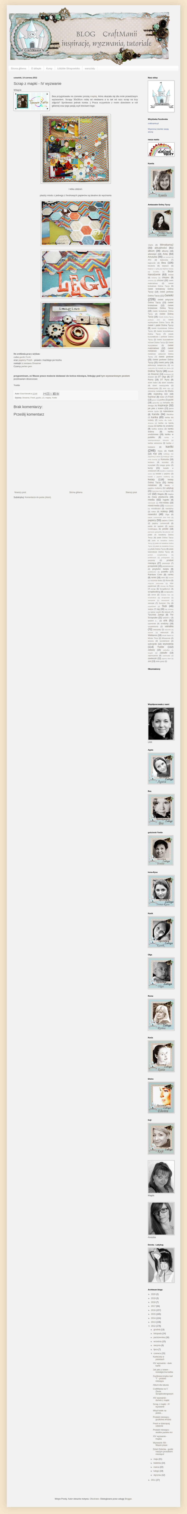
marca (157, 1467)
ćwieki (169, 295)
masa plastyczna (160, 497)
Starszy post (131, 492)
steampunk (165, 600)
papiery (152, 520)
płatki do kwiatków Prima (164, 546)
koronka (165, 462)
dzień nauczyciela (160, 385)
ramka (170, 574)
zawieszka (166, 656)
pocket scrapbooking (157, 555)
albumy (165, 251)
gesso (154, 400)
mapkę (93, 96)
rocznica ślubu (156, 580)
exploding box (161, 394)
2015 (153, 1314)
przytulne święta (160, 569)
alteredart (152, 254)
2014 (153, 1318)
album (151, 251)
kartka (154, 417)
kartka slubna (157, 429)
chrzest (160, 280)
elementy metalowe (156, 391)
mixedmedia (169, 506)
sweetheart (152, 606)
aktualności (161, 247)
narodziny (169, 508)
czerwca (158, 1353)
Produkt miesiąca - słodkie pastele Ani (162, 1431)
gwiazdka (155, 403)
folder (162, 397)
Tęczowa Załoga (156, 615)
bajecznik (152, 263)
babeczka (164, 260)
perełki (165, 529)
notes (153, 512)
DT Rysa (164, 379)
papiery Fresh (25, 360)
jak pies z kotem (156, 408)
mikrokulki (151, 503)
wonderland (164, 641)
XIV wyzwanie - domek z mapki (161, 1399)
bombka (156, 272)
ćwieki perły (163, 362)
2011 (153, 1480)
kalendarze (168, 411)
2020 (153, 1294)
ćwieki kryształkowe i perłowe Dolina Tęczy (160, 337)
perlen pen (26, 366)
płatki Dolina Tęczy (158, 549)
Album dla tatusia (161, 1385)
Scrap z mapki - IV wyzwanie (161, 1405)
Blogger (128, 1499)
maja (156, 1459)
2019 (153, 1298)
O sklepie (36, 68)
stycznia (158, 1475)
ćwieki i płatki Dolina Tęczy (160, 325)
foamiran (152, 397)
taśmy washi (156, 612)
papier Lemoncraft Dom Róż (159, 517)
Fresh (32, 398)
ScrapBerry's (165, 589)
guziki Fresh (25, 357)
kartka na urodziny (165, 426)
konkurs (151, 462)
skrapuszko (166, 598)
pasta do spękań (156, 526)
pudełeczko (152, 572)
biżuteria (151, 266)
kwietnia (158, 1463)
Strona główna (18, 68)
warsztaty (90, 68)
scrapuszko (168, 592)
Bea (163, 262)
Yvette (54, 398)
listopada (158, 1333)
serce (153, 595)
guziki (38, 398)
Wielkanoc (152, 635)
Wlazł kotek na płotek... (159, 1411)
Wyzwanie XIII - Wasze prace (160, 1444)
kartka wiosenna (155, 443)
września (158, 1341)
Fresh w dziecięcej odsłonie (161, 1424)
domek (170, 371)
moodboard (155, 508)
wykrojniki (152, 644)
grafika (162, 400)
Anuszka (152, 256)
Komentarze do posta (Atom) (38, 497)
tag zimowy (169, 609)
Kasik (170, 451)
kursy (150, 468)
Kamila (155, 414)
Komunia (165, 459)
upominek (152, 624)
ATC (149, 260)
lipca (156, 1349)
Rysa (171, 586)
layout (168, 491)
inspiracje (163, 405)
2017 (153, 1306)
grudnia (157, 1329)
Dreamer (25, 398)
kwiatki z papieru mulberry (159, 477)
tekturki (168, 612)
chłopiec (165, 277)
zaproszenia (153, 656)
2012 (153, 1326)
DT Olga (162, 377)
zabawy (151, 650)
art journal (167, 257)
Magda (160, 494)
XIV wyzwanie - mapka (160, 1437)
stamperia (151, 600)
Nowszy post (20, 492)
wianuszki (164, 632)
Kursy (49, 68)
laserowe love (157, 491)
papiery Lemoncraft (160, 523)
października (160, 1337)
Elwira (170, 391)
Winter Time (153, 638)
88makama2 (166, 244)
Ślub (164, 606)
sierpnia (157, 1345)
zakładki (163, 653)
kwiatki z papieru (163, 474)
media (151, 499)
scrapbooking (154, 592)
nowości (152, 514)
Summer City (164, 603)
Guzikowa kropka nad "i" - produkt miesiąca (163, 1378)
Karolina (170, 414)
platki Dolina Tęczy (165, 538)
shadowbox (152, 598)
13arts (150, 245)
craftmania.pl (153, 123)
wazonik (168, 630)
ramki (153, 577)
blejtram (165, 266)
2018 (153, 1302)
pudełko (164, 572)
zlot (149, 661)
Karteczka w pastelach (158, 1358)
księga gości (165, 465)
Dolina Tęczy (155, 371)
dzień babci (153, 383)
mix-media (164, 503)
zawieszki (152, 658)
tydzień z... (153, 621)
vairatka (169, 626)
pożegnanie (165, 557)
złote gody (160, 661)
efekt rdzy (166, 388)
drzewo (151, 377)
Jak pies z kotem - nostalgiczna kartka (163, 1371)
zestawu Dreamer (32, 363)
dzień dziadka (167, 383)
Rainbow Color (155, 574)
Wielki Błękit (166, 635)
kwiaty (151, 479)
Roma (168, 580)
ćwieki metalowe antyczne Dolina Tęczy (160, 354)
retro (163, 578)
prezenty (151, 560)
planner (168, 532)
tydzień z (166, 618)
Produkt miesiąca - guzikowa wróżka (162, 1418)
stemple (151, 603)
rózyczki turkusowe (155, 583)
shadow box (165, 595)
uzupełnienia (153, 626)
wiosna (151, 641)
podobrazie (152, 557)
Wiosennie (166, 638)
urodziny (164, 623)
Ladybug (169, 488)
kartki (169, 446)
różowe (163, 586)
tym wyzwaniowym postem (115, 376)
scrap (153, 589)
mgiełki (166, 500)
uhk (165, 620)
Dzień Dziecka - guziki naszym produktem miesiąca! (163, 1451)
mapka (48, 398)
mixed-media (154, 505)
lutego (157, 1471)
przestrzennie (167, 566)
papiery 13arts (167, 520)
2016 (153, 1310)
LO (43, 398)
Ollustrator (94, 1499)
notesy (164, 511)
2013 (153, 1322)
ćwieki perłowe (166, 357)
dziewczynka (153, 388)
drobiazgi (167, 374)
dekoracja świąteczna (157, 365)
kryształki (151, 465)
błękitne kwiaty (168, 269)
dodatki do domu (164, 368)
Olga (167, 514)
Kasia (160, 451)
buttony (154, 278)
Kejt (155, 454)
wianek (150, 632)
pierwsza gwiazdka (155, 532)
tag (158, 609)
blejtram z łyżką (153, 269)
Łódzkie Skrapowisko (68, 68)
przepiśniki (153, 566)
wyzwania (168, 643)
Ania (165, 254)
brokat (170, 275)
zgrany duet (166, 658)
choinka (151, 280)
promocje (166, 563)
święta (150, 609)
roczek (171, 578)
